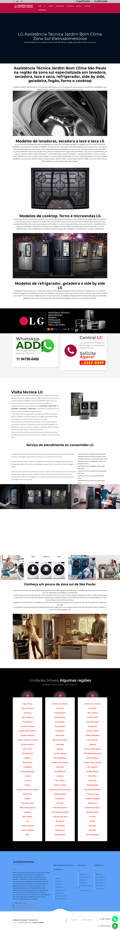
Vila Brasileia (60, 835)
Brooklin (92, 708)
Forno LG (57, 881)
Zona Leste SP (99, 877)
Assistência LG (83, 874)
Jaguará (92, 744)
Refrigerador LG (59, 890)
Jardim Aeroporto (92, 799)
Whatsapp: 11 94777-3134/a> (26, 908)
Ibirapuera (92, 726)
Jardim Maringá (27, 735)
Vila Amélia (60, 826)
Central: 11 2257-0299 (23, 905)
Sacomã (92, 830)
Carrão (27, 776)
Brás (27, 835)
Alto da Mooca (28, 708)
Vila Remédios (92, 785)
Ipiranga (92, 826)
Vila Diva (27, 713)
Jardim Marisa (92, 771)
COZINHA (50, 6)
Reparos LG (82, 880)
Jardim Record (27, 744)
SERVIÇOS (78, 6)
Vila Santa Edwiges (92, 790)
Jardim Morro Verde (92, 762)
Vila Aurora (60, 830)
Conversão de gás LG (84, 886)
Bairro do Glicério (60, 740)
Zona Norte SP (99, 883)
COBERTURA (87, 6)
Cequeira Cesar (27, 803)
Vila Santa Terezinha (60, 812)
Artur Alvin (27, 749)
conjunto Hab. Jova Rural (60, 790)
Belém (27, 758)
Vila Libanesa (27, 717)
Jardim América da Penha (27, 790)
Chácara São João (60, 817)
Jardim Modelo (60, 794)
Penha (27, 785)
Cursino (92, 817)
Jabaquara (92, 803)
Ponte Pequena (27, 830)
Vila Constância (60, 758)
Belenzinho (27, 762)
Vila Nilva (92, 776)
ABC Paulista (99, 888)
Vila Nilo (60, 803)
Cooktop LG (57, 884)
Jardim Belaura (92, 758)
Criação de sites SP (38, 922)
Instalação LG (83, 883)
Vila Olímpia (92, 740)
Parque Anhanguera (92, 749)
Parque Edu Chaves (60, 762)
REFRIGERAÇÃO (60, 6)
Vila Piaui (92, 780)
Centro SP (98, 874)
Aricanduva (27, 722)
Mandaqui (60, 821)
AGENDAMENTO (42, 10)
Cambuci (60, 708)
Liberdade (60, 744)
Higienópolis (60, 726)
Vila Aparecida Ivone (92, 753)
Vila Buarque (59, 717)
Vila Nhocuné (27, 753)
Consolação (60, 722)
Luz (27, 821)
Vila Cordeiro (92, 713)
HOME (39, 6)
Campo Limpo (92, 794)
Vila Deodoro (60, 713)
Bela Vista (27, 794)
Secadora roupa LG (60, 898)
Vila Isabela (60, 780)
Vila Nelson (60, 799)
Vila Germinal (60, 771)
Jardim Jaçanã (60, 785)
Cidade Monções (92, 735)
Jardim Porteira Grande (27, 740)
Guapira (60, 776)
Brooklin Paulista (92, 808)
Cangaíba (28, 767)
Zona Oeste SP (99, 880)
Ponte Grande (27, 826)
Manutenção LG (84, 877)
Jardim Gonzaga (27, 771)
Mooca (27, 780)
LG (44, 6)
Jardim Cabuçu (60, 753)
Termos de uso (33, 920)
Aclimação (60, 735)
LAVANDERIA (70, 6)
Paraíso (27, 812)
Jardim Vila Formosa (27, 731)
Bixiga (27, 799)
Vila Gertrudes (92, 722)
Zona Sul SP (98, 885)
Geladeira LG (58, 887)
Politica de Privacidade (20, 920)
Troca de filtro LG (84, 890)
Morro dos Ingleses (27, 808)
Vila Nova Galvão (60, 808)
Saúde (92, 821)
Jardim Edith (92, 717)
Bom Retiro (27, 817)
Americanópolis (92, 835)
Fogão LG (57, 878)
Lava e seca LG (58, 893)
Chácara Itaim (92, 731)
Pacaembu (60, 731)
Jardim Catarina (27, 726)
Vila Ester (60, 767)
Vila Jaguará (92, 767)
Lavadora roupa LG (60, 896)
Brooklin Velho (92, 812)
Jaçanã (60, 749)
